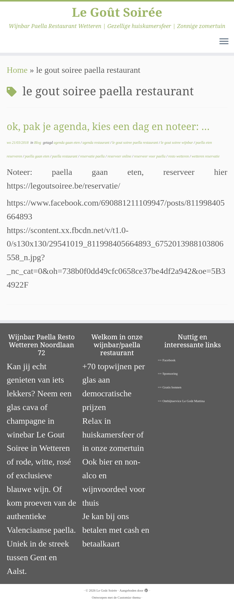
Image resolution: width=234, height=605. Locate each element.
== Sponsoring (168, 373)
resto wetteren (179, 156)
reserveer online (120, 156)
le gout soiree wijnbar (177, 142)
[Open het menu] (224, 41)
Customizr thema (129, 597)
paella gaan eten (37, 156)
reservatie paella (93, 156)
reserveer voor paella (150, 156)
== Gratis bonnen (169, 387)
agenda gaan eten (67, 142)
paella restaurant (65, 156)
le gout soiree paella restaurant (135, 142)
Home (17, 70)
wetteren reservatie (205, 156)
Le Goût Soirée (117, 12)
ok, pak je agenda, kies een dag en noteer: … (108, 126)
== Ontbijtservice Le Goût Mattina (181, 401)
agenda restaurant (96, 142)
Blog (38, 142)
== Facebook (167, 360)
